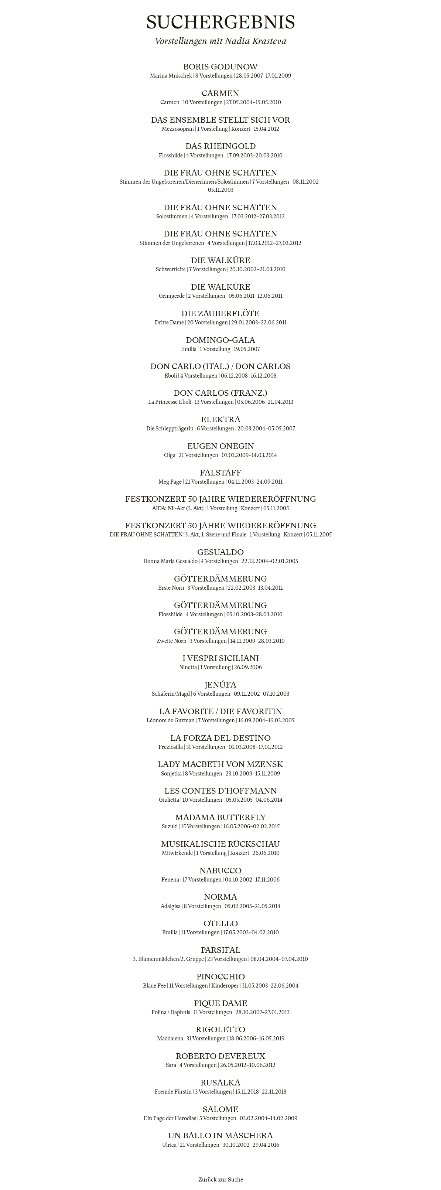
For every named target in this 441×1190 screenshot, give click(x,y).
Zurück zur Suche (220, 1179)
